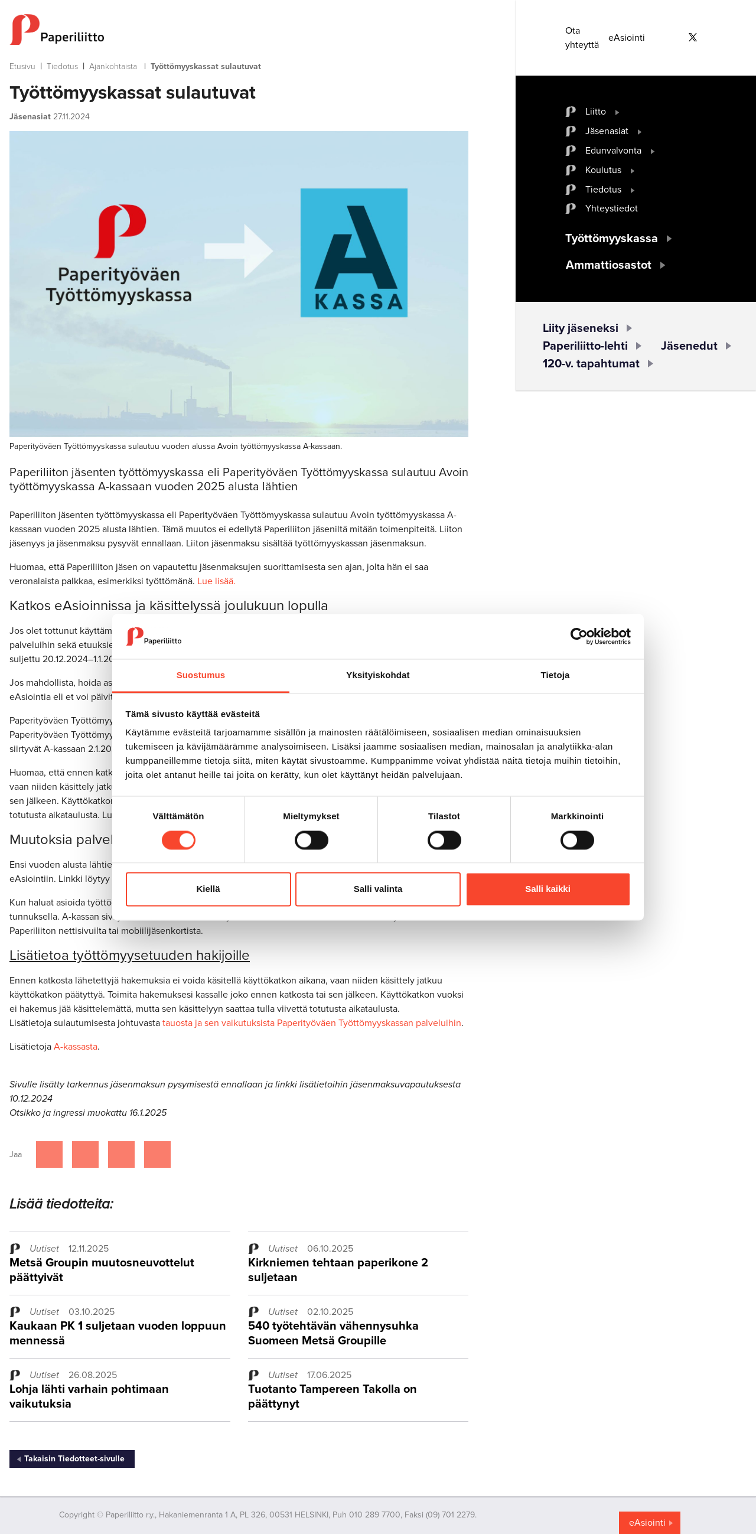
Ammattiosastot (608, 265)
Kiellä (208, 889)
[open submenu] (617, 111)
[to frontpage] (238, 29)
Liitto (595, 112)
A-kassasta (75, 1047)
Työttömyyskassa (611, 239)
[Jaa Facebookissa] (49, 1154)
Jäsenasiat (606, 131)
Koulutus (603, 170)
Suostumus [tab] (201, 675)
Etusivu (22, 66)
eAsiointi (626, 38)
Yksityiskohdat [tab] (377, 675)
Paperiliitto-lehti (585, 346)
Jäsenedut (689, 346)
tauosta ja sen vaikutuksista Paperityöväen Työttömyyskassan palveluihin (311, 1023)
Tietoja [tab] (555, 675)
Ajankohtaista (113, 66)
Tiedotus (62, 66)
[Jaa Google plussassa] (157, 1154)
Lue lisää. (216, 581)
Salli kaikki (548, 889)
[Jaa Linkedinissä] (121, 1154)
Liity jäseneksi (580, 328)
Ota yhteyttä (582, 38)
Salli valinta (378, 889)
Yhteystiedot (611, 208)
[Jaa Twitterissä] (85, 1154)
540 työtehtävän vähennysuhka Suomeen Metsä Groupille (333, 1333)
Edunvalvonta (613, 151)
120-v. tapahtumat (591, 364)
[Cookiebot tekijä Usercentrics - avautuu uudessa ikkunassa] (579, 636)
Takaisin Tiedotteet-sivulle (74, 1459)
